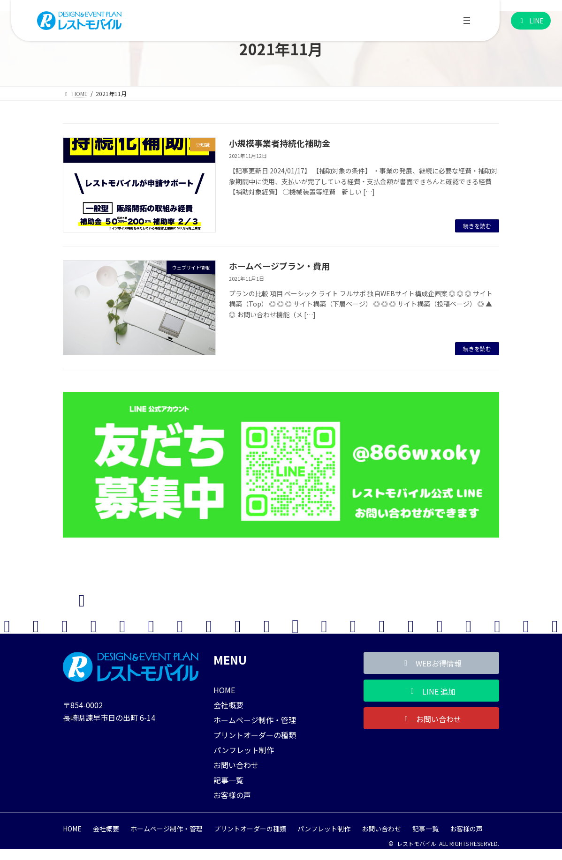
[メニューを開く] (466, 20)
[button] (531, 21)
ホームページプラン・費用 (279, 266)
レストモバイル (416, 843)
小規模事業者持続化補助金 (279, 143)
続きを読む (477, 226)
